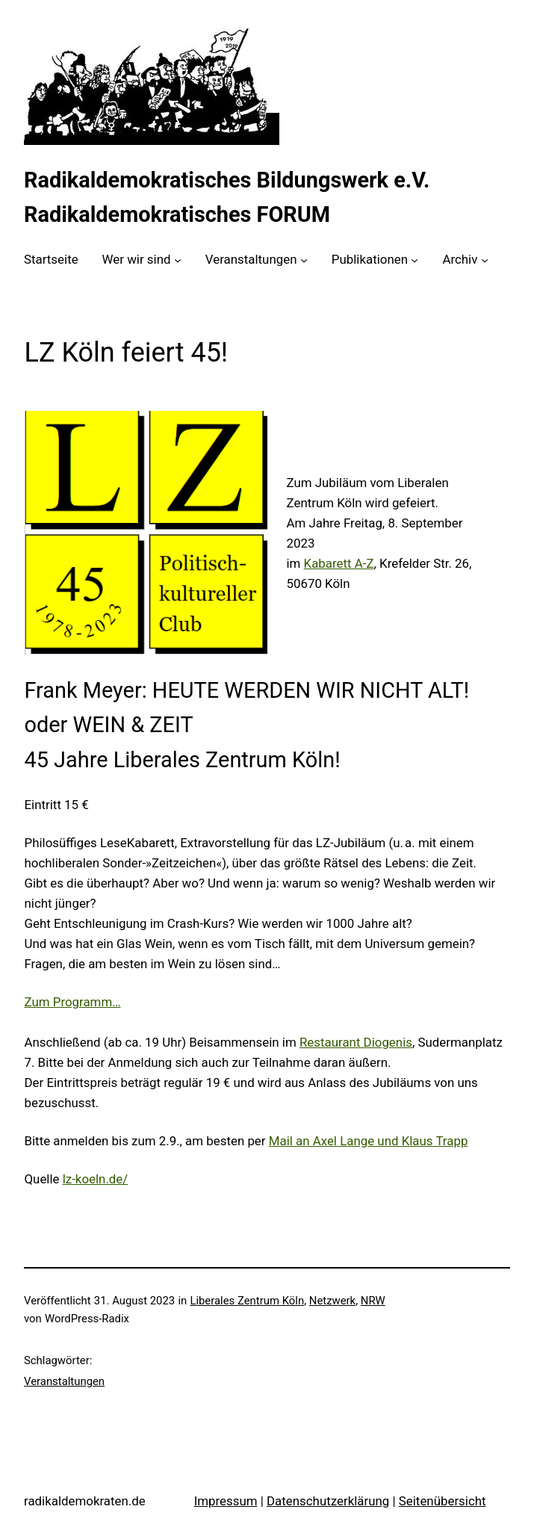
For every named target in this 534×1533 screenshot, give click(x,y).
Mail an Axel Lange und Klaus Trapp (368, 1140)
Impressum (226, 1500)
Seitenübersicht (442, 1500)
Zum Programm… (73, 1001)
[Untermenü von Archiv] (484, 260)
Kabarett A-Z (339, 563)
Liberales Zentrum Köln (247, 1300)
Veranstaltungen (64, 1381)
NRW (373, 1300)
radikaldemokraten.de (85, 1500)
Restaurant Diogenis (355, 1042)
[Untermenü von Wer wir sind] (177, 260)
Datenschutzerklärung (328, 1500)
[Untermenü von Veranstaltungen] (304, 260)
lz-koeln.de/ (95, 1178)
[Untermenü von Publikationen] (414, 260)
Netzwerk (332, 1300)
